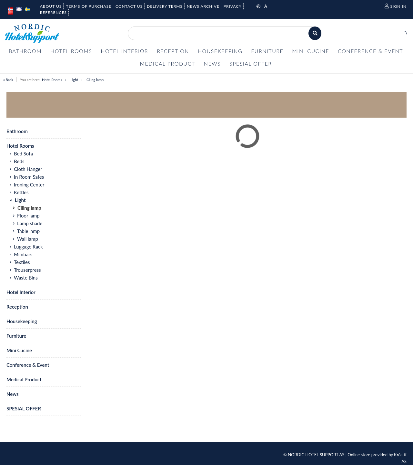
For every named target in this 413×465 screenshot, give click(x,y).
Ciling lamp (95, 80)
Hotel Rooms (52, 80)
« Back (8, 80)
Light (74, 80)
